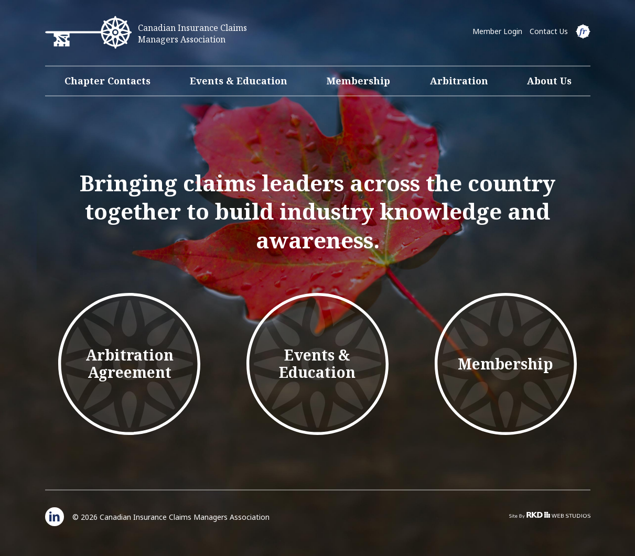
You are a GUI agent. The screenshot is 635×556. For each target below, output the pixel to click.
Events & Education (238, 80)
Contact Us (549, 31)
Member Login (497, 31)
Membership (358, 80)
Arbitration (459, 80)
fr (583, 31)
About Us (549, 80)
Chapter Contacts (107, 80)
